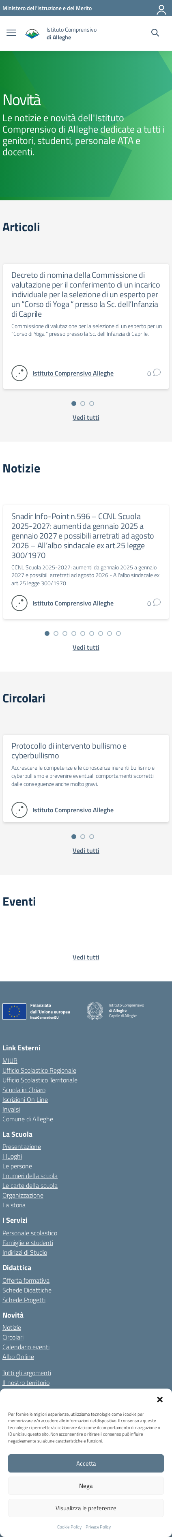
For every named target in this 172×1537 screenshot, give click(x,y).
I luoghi (12, 1156)
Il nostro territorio (25, 1382)
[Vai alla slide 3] (91, 403)
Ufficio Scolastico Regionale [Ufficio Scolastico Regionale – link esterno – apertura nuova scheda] (39, 1070)
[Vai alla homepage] (32, 33)
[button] (160, 1399)
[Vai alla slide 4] (73, 633)
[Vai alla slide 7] (100, 633)
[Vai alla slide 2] (82, 403)
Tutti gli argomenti (26, 1373)
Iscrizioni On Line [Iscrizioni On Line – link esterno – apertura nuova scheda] (25, 1099)
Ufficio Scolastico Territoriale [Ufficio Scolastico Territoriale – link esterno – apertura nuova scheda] (39, 1080)
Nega (86, 1485)
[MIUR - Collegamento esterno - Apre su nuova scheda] (47, 8)
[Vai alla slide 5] (82, 633)
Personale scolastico (29, 1233)
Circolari (13, 1337)
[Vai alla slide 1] (73, 403)
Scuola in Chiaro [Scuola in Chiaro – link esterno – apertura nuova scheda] (23, 1090)
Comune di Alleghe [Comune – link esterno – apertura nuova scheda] (27, 1119)
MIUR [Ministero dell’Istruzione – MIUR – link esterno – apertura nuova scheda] (9, 1060)
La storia (14, 1205)
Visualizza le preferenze (86, 1508)
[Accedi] (162, 8)
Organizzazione (22, 1195)
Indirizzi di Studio (24, 1252)
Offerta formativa (25, 1280)
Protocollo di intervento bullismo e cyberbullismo (69, 750)
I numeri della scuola (30, 1176)
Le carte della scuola (30, 1185)
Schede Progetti (23, 1300)
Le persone (17, 1166)
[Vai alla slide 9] (118, 633)
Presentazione (21, 1146)
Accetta (86, 1463)
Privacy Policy (98, 1527)
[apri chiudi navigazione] (11, 34)
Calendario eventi (25, 1347)
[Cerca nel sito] (155, 33)
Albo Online (18, 1356)
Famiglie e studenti (27, 1242)
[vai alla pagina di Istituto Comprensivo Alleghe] (73, 373)
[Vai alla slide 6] (91, 633)
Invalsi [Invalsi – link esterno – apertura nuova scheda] (11, 1109)
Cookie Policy (69, 1527)
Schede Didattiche (27, 1290)
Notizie (11, 1327)
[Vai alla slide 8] (109, 633)
